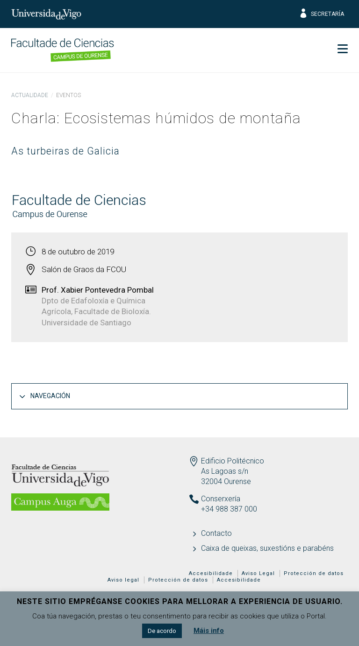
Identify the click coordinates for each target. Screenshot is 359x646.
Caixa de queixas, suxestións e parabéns (267, 548)
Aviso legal (123, 580)
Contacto (216, 533)
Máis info (209, 630)
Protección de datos (314, 573)
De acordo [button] (162, 630)
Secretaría (321, 14)
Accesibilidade (211, 573)
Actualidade (29, 95)
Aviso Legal (258, 573)
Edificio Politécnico (232, 460)
